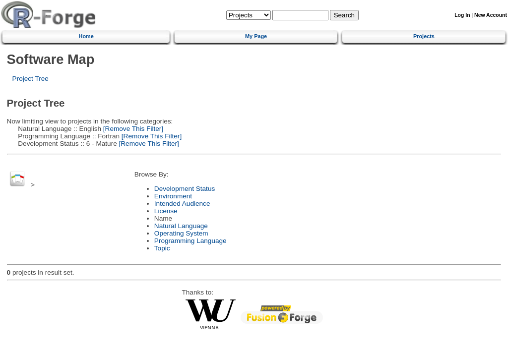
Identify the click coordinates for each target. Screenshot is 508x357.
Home (86, 36)
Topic (162, 248)
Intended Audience (182, 203)
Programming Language (190, 240)
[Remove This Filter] (132, 128)
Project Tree (30, 78)
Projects (424, 36)
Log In (462, 15)
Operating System (181, 233)
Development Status (184, 188)
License (166, 211)
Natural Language (181, 226)
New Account (490, 15)
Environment (173, 196)
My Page (256, 36)
